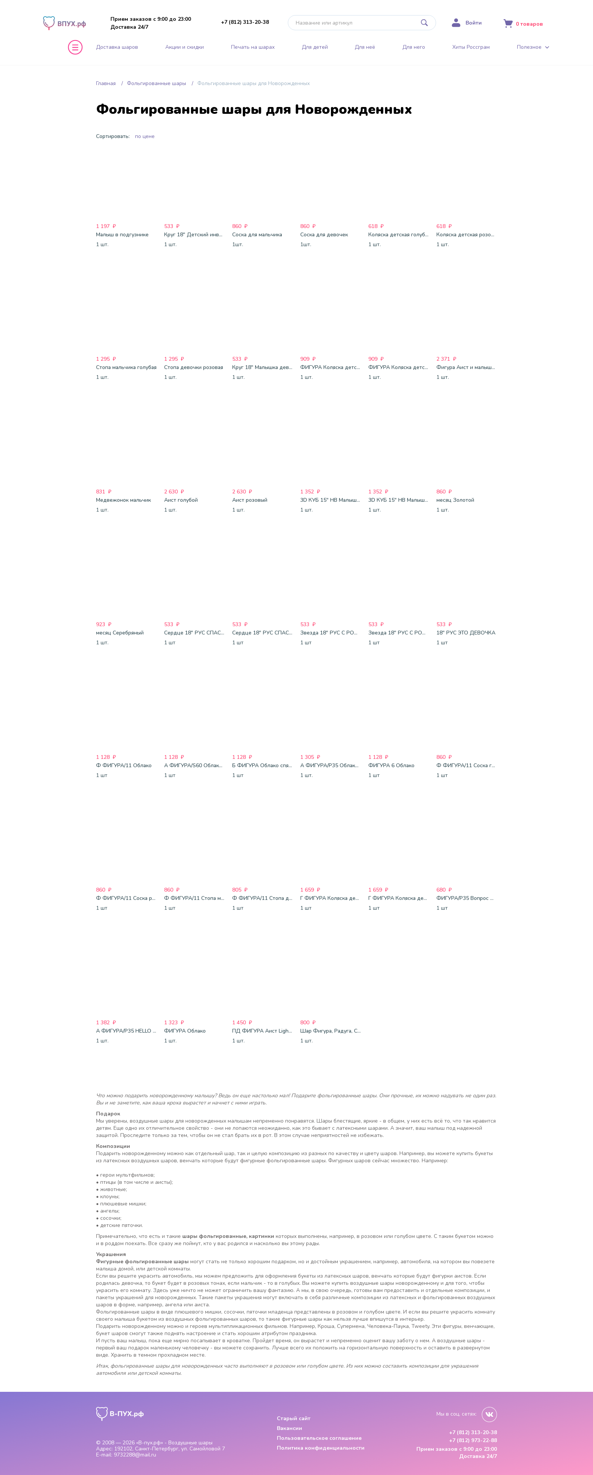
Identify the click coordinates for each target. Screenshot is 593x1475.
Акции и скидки (184, 47)
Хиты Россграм (471, 47)
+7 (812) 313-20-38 (245, 22)
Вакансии (289, 1428)
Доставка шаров (117, 47)
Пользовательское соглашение (319, 1438)
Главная (106, 83)
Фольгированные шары (156, 83)
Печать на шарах (253, 47)
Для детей (315, 47)
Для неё (365, 47)
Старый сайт (293, 1418)
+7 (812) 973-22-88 (473, 1441)
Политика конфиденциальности (321, 1448)
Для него (413, 47)
